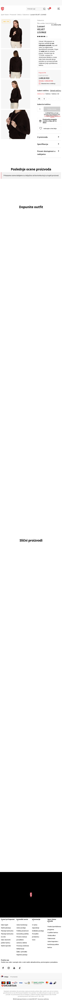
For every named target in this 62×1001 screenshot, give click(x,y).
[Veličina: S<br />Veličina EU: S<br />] (44, 99)
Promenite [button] (14, 977)
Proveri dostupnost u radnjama (48, 152)
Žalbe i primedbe (21, 952)
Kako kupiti (4, 925)
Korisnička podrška (22, 934)
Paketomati (51, 938)
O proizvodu (48, 137)
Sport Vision (5, 15)
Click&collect (52, 935)
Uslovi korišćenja (21, 925)
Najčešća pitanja (21, 955)
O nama (34, 925)
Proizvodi (13, 15)
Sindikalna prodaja (38, 931)
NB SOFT (34, 999)
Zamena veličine (21, 943)
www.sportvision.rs (22, 999)
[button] (36, 9)
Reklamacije (20, 949)
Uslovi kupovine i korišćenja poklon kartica (53, 944)
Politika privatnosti (22, 931)
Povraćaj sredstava (22, 946)
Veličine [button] (48, 94)
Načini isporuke (6, 946)
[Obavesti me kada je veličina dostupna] (49, 99)
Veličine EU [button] (40, 94)
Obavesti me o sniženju (48, 83)
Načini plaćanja (6, 928)
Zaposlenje (35, 928)
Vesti (33, 940)
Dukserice (26, 15)
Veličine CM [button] (55, 94)
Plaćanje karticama (7, 931)
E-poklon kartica (53, 932)
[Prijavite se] (49, 8)
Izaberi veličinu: (43, 90)
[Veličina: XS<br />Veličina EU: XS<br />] (39, 99)
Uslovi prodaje (21, 928)
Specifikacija (48, 144)
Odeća (19, 15)
